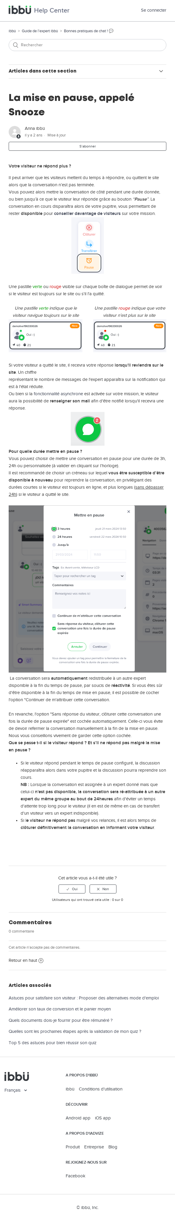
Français (13, 1090)
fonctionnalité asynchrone (58, 393)
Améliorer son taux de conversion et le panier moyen (60, 1009)
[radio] (72, 888)
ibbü (12, 31)
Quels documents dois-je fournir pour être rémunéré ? (61, 1020)
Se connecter (153, 10)
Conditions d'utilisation (100, 1089)
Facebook (75, 1176)
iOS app (103, 1118)
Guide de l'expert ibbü (40, 31)
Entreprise (94, 1147)
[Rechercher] (87, 45)
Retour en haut (26, 960)
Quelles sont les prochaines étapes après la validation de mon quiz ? (75, 1031)
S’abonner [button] (87, 146)
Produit (73, 1147)
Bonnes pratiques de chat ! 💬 (88, 31)
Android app (78, 1118)
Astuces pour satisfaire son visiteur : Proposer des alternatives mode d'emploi (84, 998)
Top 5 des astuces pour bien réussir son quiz (52, 1042)
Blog (112, 1147)
